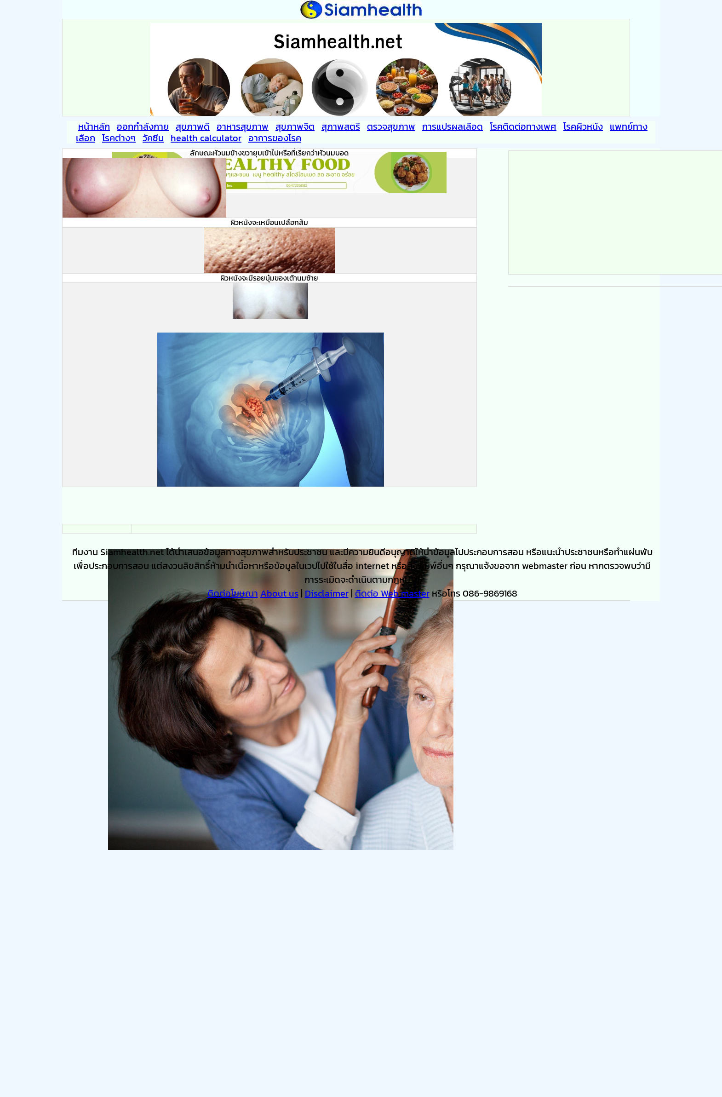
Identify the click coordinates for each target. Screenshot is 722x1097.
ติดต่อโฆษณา (232, 593)
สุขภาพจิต (295, 126)
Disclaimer (327, 593)
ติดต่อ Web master (392, 593)
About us (279, 593)
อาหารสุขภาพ (243, 126)
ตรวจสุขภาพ (391, 126)
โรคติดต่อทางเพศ (523, 126)
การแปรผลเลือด (452, 126)
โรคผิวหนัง (583, 126)
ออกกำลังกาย (143, 126)
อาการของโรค (274, 138)
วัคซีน (153, 138)
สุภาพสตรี (340, 126)
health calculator (206, 138)
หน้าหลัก (94, 126)
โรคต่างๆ (119, 138)
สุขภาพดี (193, 126)
